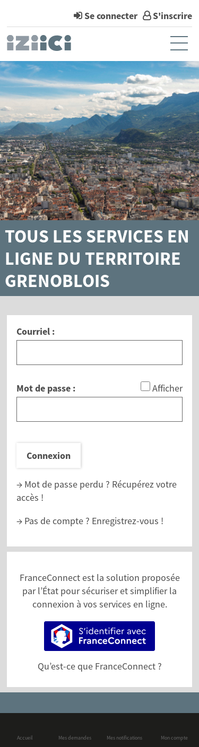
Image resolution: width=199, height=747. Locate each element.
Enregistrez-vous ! (127, 521)
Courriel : (35, 331)
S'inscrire (172, 16)
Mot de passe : (45, 388)
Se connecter (110, 16)
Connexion (49, 455)
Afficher (167, 388)
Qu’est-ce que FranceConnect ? (100, 666)
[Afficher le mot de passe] (145, 386)
